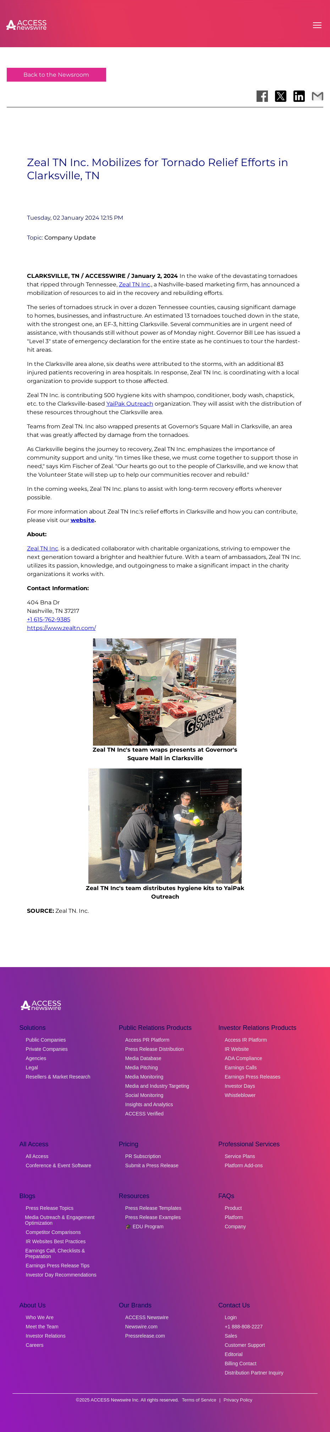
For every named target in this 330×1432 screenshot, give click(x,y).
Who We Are (40, 1317)
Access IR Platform (246, 1040)
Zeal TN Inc (134, 284)
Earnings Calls (241, 1067)
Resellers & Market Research (58, 1077)
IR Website (237, 1049)
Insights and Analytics (149, 1104)
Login (231, 1317)
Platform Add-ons (244, 1165)
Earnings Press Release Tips (58, 1265)
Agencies (36, 1058)
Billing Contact (241, 1363)
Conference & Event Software (58, 1165)
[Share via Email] (317, 96)
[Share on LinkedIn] (299, 96)
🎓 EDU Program (144, 1226)
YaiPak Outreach (129, 403)
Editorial (234, 1354)
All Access (37, 1156)
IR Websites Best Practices (56, 1241)
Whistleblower (240, 1095)
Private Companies (47, 1049)
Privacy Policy (238, 1400)
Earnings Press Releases (252, 1077)
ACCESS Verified (144, 1113)
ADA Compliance (243, 1058)
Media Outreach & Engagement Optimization (59, 1220)
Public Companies (46, 1040)
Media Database (143, 1058)
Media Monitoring (144, 1077)
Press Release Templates (153, 1208)
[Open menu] (317, 25)
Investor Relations (46, 1336)
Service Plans (240, 1156)
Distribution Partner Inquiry (254, 1373)
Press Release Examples (153, 1217)
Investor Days (240, 1086)
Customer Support (245, 1345)
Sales (231, 1336)
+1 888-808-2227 (244, 1326)
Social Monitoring (144, 1095)
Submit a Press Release (151, 1165)
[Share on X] (280, 96)
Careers (35, 1345)
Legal (32, 1067)
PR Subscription (143, 1156)
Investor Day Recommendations (61, 1275)
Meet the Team (42, 1326)
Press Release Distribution (154, 1049)
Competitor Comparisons (53, 1232)
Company (235, 1226)
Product (233, 1208)
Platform (234, 1217)
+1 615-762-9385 (48, 619)
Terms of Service (199, 1400)
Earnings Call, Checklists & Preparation (55, 1253)
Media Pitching (141, 1067)
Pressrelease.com (145, 1336)
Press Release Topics (49, 1208)
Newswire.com (141, 1326)
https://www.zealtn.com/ (61, 628)
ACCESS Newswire (147, 1317)
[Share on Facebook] (262, 96)
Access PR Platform (147, 1040)
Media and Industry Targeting (157, 1086)
